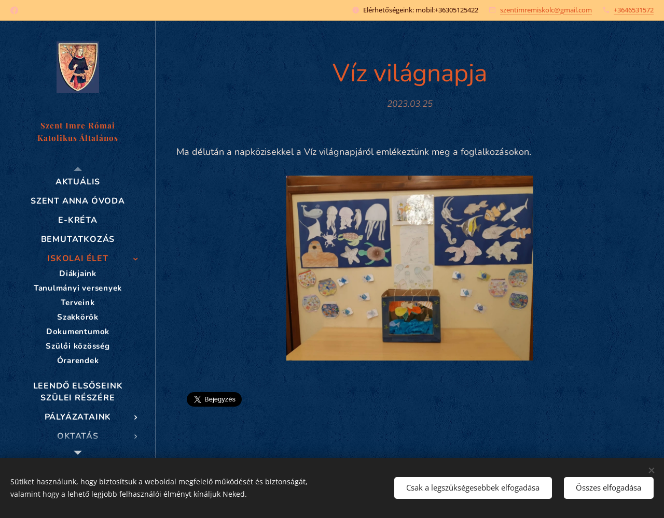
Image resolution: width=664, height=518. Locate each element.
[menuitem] (78, 182)
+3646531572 (634, 10)
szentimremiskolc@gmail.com (546, 10)
